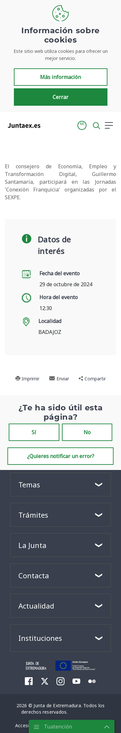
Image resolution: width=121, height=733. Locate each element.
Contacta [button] (33, 575)
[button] (82, 125)
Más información (60, 77)
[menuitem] (29, 681)
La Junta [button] (32, 545)
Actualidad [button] (36, 606)
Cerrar (60, 97)
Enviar (59, 379)
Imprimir (27, 379)
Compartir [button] (92, 379)
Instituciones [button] (40, 638)
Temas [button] (29, 484)
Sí (34, 432)
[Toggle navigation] (49, 125)
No (87, 432)
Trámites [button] (33, 515)
